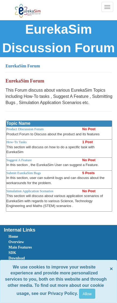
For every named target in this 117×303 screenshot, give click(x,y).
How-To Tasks (16, 142)
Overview (16, 242)
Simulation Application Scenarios (29, 191)
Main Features (20, 247)
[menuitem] (38, 236)
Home (13, 237)
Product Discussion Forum (25, 129)
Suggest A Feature (19, 160)
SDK (12, 253)
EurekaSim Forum (22, 66)
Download (17, 258)
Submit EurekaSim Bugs (23, 173)
